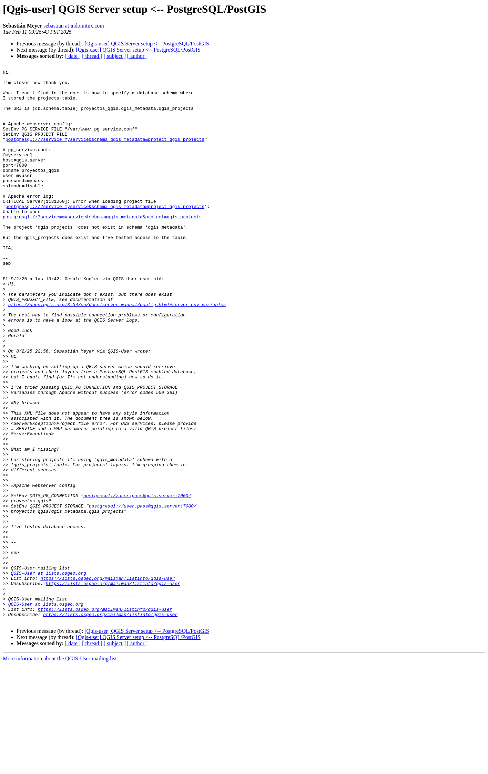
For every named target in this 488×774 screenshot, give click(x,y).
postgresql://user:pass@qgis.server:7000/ (137, 581)
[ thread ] (92, 56)
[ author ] (137, 56)
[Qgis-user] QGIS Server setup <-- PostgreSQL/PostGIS (146, 43)
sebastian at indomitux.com (73, 26)
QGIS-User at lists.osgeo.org (48, 674)
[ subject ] (115, 56)
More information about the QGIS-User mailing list (60, 768)
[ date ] (73, 56)
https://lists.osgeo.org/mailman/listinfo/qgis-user (107, 680)
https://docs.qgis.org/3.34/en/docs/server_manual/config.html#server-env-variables (117, 352)
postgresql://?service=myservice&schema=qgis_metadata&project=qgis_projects (105, 153)
